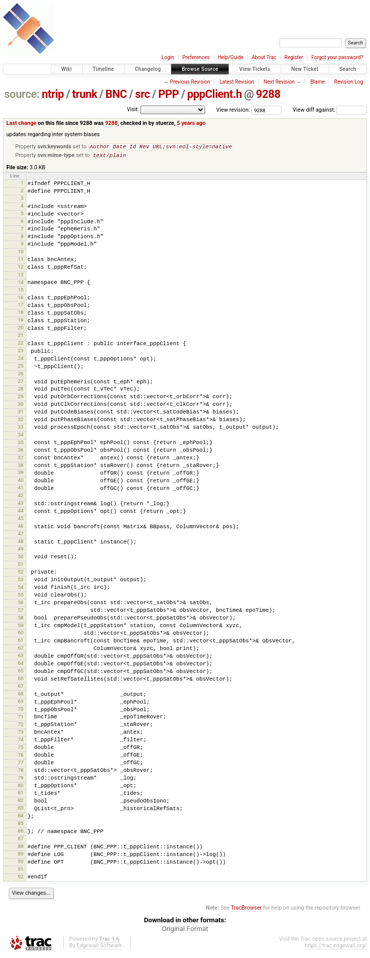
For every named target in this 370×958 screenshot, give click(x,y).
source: (21, 94)
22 (20, 345)
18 (20, 314)
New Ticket (304, 69)
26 (20, 375)
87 (20, 840)
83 (20, 810)
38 (20, 467)
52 (20, 574)
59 (20, 627)
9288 (268, 94)
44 (20, 512)
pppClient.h (214, 94)
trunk (84, 94)
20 (20, 329)
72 (20, 726)
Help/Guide (230, 57)
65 (20, 673)
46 (20, 528)
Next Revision (279, 82)
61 (20, 642)
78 (20, 772)
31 (20, 414)
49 (20, 551)
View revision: (233, 110)
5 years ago (191, 123)
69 (20, 703)
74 (20, 741)
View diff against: (330, 110)
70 (20, 711)
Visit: (133, 109)
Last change (21, 123)
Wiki (66, 69)
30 (20, 406)
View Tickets (254, 69)
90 (20, 863)
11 (20, 261)
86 (20, 833)
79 (20, 780)
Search (347, 69)
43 (20, 505)
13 (20, 276)
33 (20, 429)
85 (20, 825)
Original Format (185, 931)
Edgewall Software (99, 947)
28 (20, 391)
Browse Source (200, 69)
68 (20, 695)
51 (20, 566)
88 (20, 848)
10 (20, 253)
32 (20, 421)
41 (20, 490)
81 (20, 794)
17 (20, 306)
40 (20, 482)
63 (20, 657)
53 (20, 581)
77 (20, 764)
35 (20, 444)
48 (20, 543)
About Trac (264, 57)
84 (20, 817)
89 (20, 856)
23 (20, 352)
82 (20, 802)
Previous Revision (190, 82)
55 (20, 597)
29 (20, 398)
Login (168, 57)
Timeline (103, 69)
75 (20, 749)
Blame (317, 82)
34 (20, 436)
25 (20, 368)
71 (20, 718)
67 (20, 688)
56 (20, 604)
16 (20, 299)
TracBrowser (246, 910)
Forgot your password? (337, 57)
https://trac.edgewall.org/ (336, 947)
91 (20, 871)
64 (20, 665)
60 (20, 634)
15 (20, 292)
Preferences (195, 57)
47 (20, 535)
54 (20, 589)
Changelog (148, 69)
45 (20, 520)
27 (20, 383)
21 (20, 337)
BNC (116, 94)
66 (20, 680)
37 (20, 459)
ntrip (53, 94)
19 (20, 322)
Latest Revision (236, 82)
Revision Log (348, 82)
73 (20, 734)
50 (20, 558)
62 (20, 650)
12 (20, 269)
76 (20, 757)
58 (20, 620)
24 (20, 360)
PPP (168, 94)
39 (20, 474)
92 (20, 879)
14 (20, 284)
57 (20, 612)
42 (20, 497)
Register (293, 57)
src (142, 94)
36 (20, 452)
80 (20, 787)
